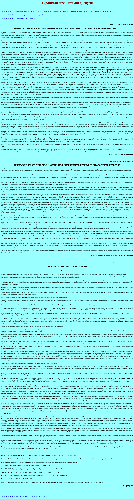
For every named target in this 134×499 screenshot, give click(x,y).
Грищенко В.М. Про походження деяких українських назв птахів (24, 496)
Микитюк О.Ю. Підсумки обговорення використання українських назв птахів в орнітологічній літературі (38, 15)
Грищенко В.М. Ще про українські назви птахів (18, 18)
